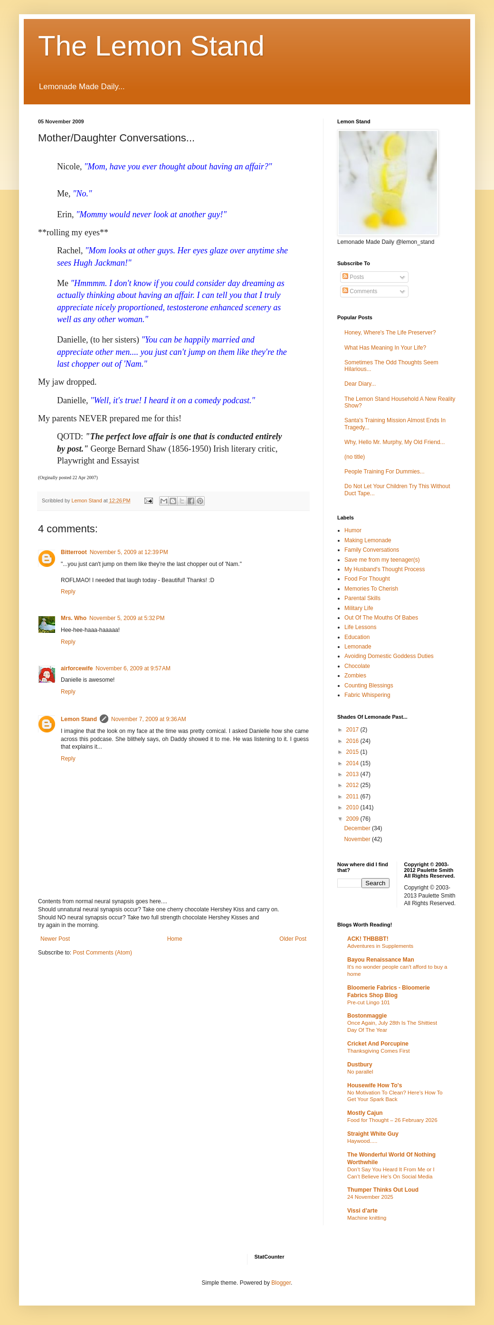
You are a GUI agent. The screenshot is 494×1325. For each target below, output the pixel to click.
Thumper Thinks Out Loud (382, 1189)
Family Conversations (371, 550)
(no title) (354, 457)
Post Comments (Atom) (102, 952)
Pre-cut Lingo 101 (368, 1002)
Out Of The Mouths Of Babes (381, 617)
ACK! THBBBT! (368, 939)
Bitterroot (74, 552)
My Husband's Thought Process (384, 569)
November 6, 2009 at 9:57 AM (133, 668)
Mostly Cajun (365, 1113)
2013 (353, 774)
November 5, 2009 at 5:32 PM (126, 618)
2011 (353, 796)
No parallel (360, 1072)
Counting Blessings (368, 685)
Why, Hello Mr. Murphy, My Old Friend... (394, 442)
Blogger (281, 1282)
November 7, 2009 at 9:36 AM (148, 719)
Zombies (355, 675)
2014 (353, 763)
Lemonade (357, 646)
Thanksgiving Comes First (378, 1051)
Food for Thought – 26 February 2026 (392, 1120)
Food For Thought (367, 578)
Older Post (292, 939)
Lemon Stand (79, 719)
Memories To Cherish (371, 588)
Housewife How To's (374, 1085)
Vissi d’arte (362, 1210)
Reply (68, 591)
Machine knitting (366, 1218)
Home (174, 939)
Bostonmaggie (367, 1015)
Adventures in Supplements (380, 946)
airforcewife (77, 668)
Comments (359, 291)
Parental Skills (362, 598)
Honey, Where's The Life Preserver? (390, 332)
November (358, 839)
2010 (353, 807)
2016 (353, 741)
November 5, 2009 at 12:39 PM (129, 552)
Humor (352, 530)
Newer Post (55, 939)
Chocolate (357, 666)
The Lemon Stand (151, 46)
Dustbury (359, 1064)
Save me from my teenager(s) (382, 559)
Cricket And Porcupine (377, 1043)
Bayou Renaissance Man (380, 959)
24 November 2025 (370, 1197)
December (358, 828)
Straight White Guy (373, 1133)
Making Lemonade (367, 540)
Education (357, 637)
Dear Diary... (360, 383)
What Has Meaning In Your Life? (385, 347)
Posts (353, 277)
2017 (353, 729)
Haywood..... (362, 1141)
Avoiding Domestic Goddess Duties (389, 656)
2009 (353, 818)
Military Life (358, 608)
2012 (353, 785)
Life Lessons (360, 627)
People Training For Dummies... (384, 471)
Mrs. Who (73, 618)
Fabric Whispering (367, 695)
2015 (353, 752)
